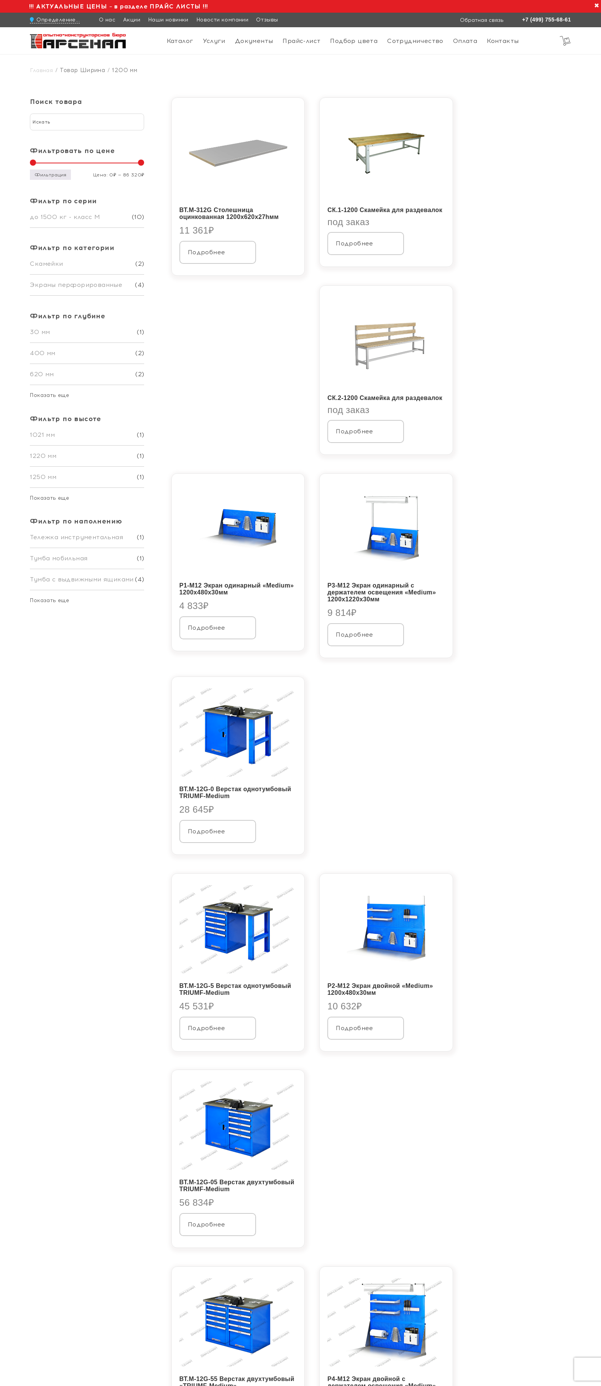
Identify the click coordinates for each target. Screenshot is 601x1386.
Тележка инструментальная (76, 537)
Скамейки (46, 263)
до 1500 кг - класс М (65, 217)
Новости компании (222, 19)
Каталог (180, 40)
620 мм (42, 374)
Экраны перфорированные (76, 284)
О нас (107, 19)
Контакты (503, 40)
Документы (254, 40)
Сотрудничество (415, 40)
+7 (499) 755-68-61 (546, 19)
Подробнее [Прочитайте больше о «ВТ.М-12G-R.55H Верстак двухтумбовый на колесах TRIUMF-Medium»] (206, 1019)
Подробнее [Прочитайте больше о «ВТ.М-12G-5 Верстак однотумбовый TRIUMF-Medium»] (206, 628)
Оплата (465, 40)
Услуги (214, 40)
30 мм (40, 332)
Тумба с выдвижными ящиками (81, 579)
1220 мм (43, 455)
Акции (131, 19)
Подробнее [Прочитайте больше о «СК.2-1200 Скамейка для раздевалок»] (482, 242)
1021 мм (42, 434)
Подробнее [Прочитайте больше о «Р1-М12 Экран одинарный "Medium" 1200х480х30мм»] (206, 432)
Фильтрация (50, 175)
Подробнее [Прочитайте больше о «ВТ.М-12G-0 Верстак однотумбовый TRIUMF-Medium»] (482, 432)
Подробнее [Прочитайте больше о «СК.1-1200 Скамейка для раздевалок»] (344, 242)
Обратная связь (481, 20)
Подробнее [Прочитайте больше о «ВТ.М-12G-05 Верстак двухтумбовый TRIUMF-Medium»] (482, 628)
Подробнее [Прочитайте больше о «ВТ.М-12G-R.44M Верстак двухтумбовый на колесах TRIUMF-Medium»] (482, 824)
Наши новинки (168, 19)
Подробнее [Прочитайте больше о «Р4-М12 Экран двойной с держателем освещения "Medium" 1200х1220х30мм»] (344, 824)
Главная (41, 70)
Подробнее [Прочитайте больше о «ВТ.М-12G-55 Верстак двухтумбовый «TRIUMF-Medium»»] (206, 824)
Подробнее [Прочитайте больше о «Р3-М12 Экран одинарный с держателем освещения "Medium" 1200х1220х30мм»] (344, 439)
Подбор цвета (354, 40)
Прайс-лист (301, 40)
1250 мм (43, 477)
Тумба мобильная (58, 558)
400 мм (42, 353)
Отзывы (267, 19)
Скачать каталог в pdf (209, 1071)
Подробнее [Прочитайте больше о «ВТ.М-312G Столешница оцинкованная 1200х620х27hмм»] (206, 244)
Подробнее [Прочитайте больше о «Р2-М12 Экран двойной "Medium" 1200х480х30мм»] (344, 628)
